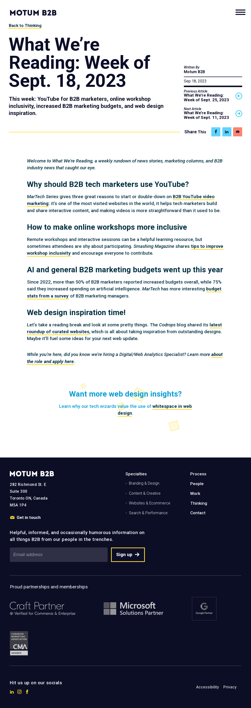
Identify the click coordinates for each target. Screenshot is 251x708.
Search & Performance (148, 513)
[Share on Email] (237, 131)
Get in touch (25, 517)
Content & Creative (145, 493)
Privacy (230, 687)
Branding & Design (144, 483)
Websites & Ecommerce (149, 503)
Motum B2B (194, 72)
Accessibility (207, 687)
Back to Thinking (25, 25)
